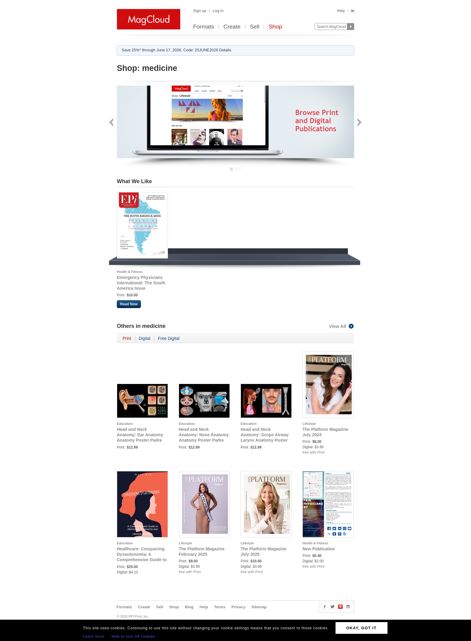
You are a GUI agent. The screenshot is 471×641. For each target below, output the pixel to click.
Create (232, 27)
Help (341, 11)
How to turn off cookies (133, 636)
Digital (144, 338)
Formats (203, 27)
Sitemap (259, 607)
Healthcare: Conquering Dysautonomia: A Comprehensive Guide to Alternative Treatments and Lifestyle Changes (142, 559)
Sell (255, 27)
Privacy (238, 607)
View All (341, 326)
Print (127, 338)
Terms (219, 607)
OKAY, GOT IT (361, 628)
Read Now (129, 304)
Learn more (93, 636)
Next (359, 123)
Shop (275, 27)
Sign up (199, 11)
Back (112, 123)
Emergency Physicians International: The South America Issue (141, 283)
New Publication (318, 548)
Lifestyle (309, 423)
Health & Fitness (130, 272)
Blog (189, 607)
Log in (218, 11)
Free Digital (169, 338)
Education (125, 423)
